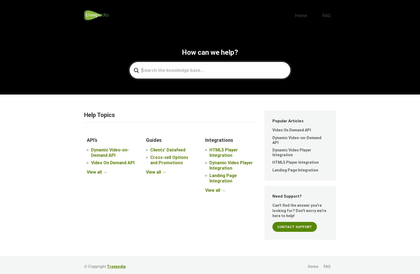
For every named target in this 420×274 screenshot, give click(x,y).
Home (311, 13)
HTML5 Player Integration (223, 149)
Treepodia (116, 263)
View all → (97, 168)
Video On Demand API (112, 159)
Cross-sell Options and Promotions (169, 156)
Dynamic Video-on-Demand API (110, 149)
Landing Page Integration (223, 174)
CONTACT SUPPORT (294, 223)
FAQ (330, 13)
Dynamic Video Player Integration (231, 161)
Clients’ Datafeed (167, 146)
